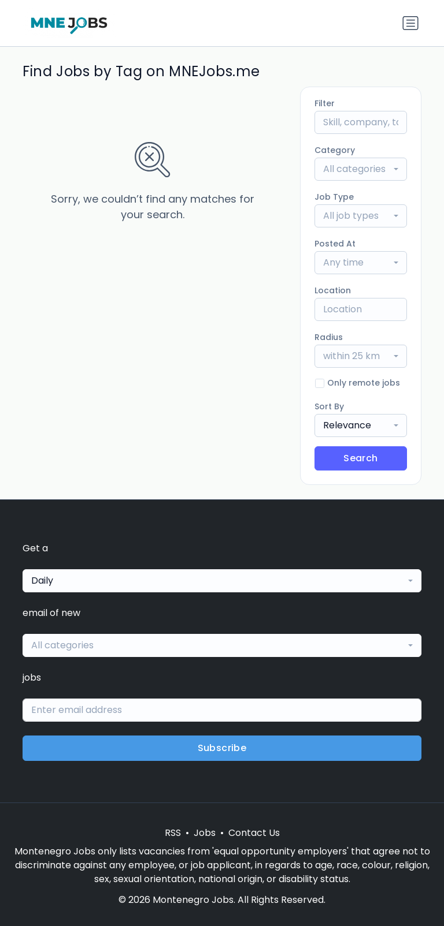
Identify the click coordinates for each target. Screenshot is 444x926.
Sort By (329, 406)
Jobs (205, 832)
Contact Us (254, 832)
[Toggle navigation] (410, 23)
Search (360, 458)
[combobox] (360, 169)
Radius (328, 337)
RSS (173, 832)
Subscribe (222, 748)
